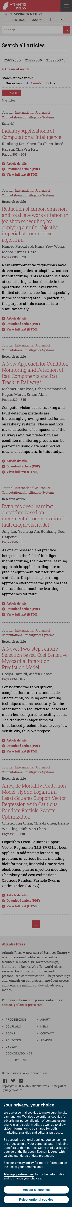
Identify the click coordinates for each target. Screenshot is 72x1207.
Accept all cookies (36, 1189)
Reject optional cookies (36, 1199)
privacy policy (24, 1163)
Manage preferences (19, 1174)
